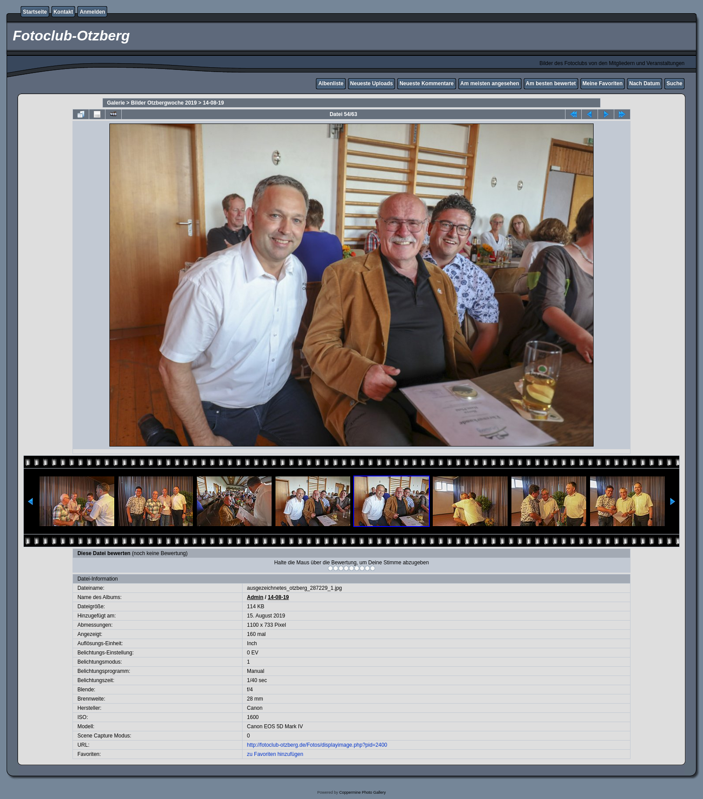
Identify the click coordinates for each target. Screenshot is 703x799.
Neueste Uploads (371, 83)
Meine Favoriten (603, 83)
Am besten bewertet (551, 83)
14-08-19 (213, 103)
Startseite (35, 12)
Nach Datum (644, 83)
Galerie (116, 103)
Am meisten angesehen (489, 83)
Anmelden (92, 12)
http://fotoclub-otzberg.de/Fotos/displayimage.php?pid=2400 (317, 745)
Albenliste (330, 83)
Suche (674, 83)
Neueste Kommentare (426, 83)
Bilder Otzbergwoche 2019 (164, 103)
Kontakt (63, 12)
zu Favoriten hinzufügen (275, 754)
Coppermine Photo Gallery (362, 792)
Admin (255, 597)
